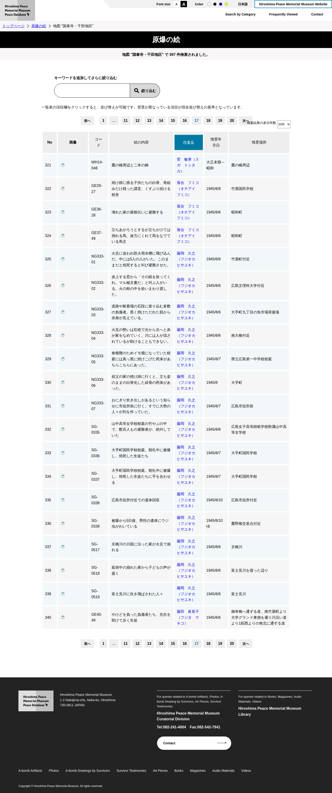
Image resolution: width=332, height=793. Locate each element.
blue (220, 4)
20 (232, 121)
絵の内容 (141, 142)
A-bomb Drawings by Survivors (87, 770)
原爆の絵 (38, 26)
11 (126, 121)
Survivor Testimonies (131, 770)
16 (185, 121)
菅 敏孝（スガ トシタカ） (188, 165)
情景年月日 (216, 142)
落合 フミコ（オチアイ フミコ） (188, 188)
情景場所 (259, 142)
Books (178, 770)
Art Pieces (160, 770)
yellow (226, 4)
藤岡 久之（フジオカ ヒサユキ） (188, 259)
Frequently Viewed (283, 14)
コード (98, 142)
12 (137, 121)
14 (161, 121)
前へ (87, 121)
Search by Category (240, 14)
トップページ (13, 26)
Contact (317, 14)
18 (208, 121)
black (214, 4)
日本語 (243, 4)
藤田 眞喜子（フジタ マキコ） (188, 617)
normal (209, 4)
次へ (246, 121)
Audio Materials (223, 770)
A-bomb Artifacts (30, 770)
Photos (54, 770)
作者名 (188, 142)
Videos (246, 770)
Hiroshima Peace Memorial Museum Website (293, 4)
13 (149, 121)
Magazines (198, 770)
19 (220, 121)
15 (173, 121)
